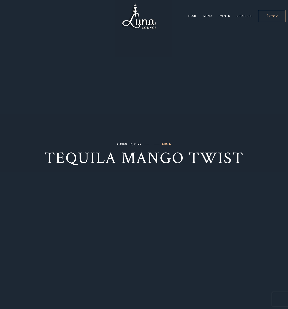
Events (224, 16)
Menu (207, 16)
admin (166, 144)
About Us (243, 16)
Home (192, 16)
